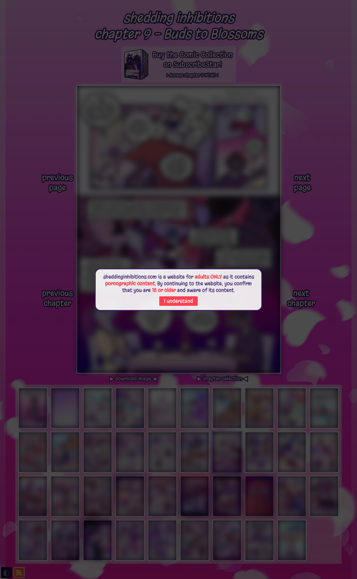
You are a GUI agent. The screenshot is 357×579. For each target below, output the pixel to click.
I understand (178, 301)
